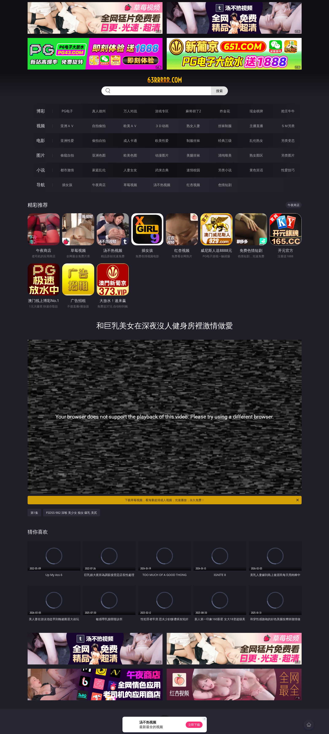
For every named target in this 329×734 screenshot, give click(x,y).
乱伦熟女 (256, 140)
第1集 (34, 513)
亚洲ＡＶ (67, 125)
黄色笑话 (256, 170)
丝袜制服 (225, 125)
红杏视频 (193, 184)
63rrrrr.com (164, 80)
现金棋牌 (256, 111)
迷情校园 (193, 170)
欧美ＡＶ (130, 125)
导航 (40, 185)
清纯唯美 (225, 155)
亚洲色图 (99, 155)
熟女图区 (256, 155)
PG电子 (67, 111)
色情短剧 (225, 184)
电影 (40, 140)
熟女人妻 (193, 125)
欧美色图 (130, 155)
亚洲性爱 (67, 140)
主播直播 (256, 125)
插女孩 (67, 184)
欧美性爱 (162, 140)
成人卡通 (130, 140)
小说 (40, 170)
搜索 (219, 91)
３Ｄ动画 (162, 125)
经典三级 (225, 140)
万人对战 (130, 111)
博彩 (40, 111)
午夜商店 (99, 184)
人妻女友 (130, 170)
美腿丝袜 (193, 155)
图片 (40, 155)
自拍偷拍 (99, 125)
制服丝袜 (193, 140)
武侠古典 (162, 170)
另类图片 (288, 155)
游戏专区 (162, 111)
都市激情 (67, 170)
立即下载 (194, 725)
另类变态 (288, 140)
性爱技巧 (288, 170)
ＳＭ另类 (288, 125)
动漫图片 (162, 155)
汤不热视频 (161, 184)
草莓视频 (130, 184)
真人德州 (99, 111)
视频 (40, 126)
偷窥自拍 (67, 155)
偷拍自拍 (99, 140)
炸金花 (225, 111)
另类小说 (225, 170)
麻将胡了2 (193, 111)
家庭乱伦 (99, 170)
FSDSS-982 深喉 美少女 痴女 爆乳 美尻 (71, 513)
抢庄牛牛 (288, 111)
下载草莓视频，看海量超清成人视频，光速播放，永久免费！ (212, 500)
